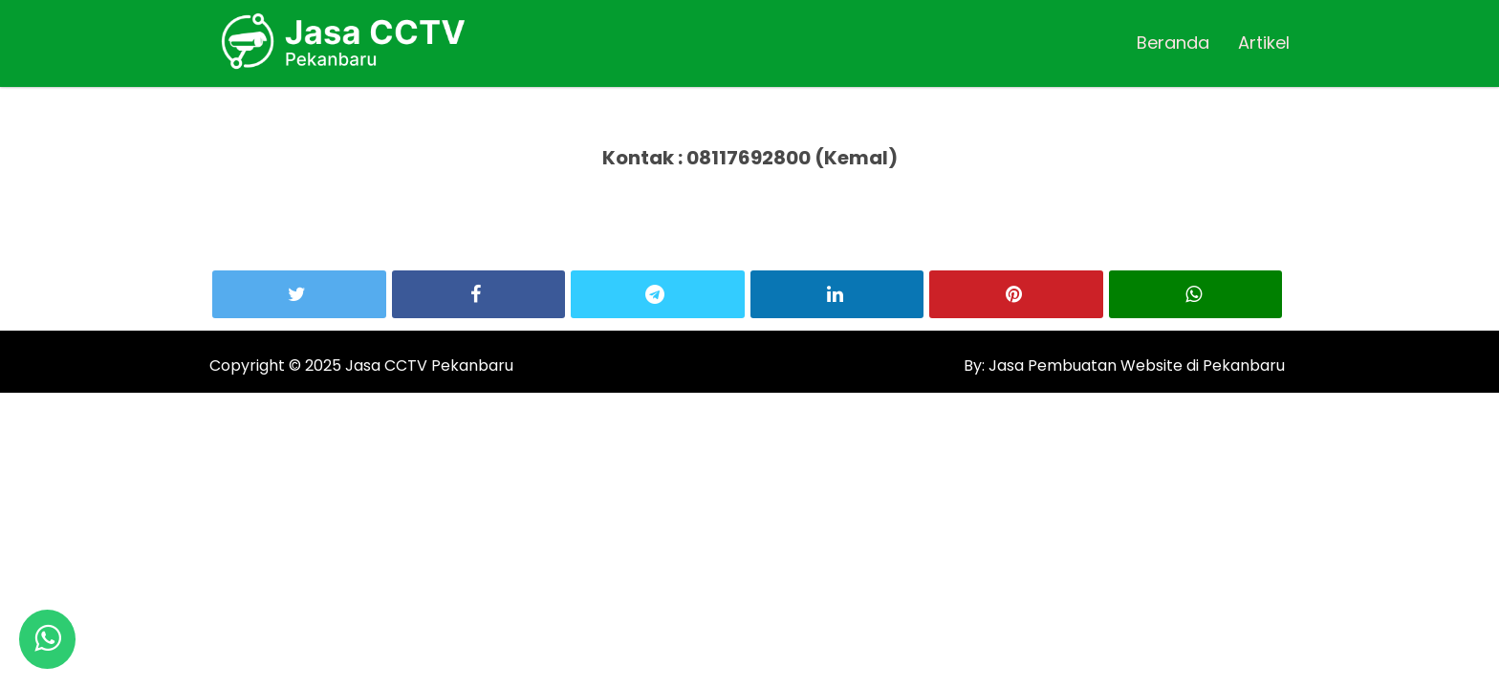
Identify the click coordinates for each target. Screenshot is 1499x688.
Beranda (1173, 42)
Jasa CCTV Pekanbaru (429, 365)
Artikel (1264, 42)
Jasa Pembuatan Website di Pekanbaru (1135, 365)
